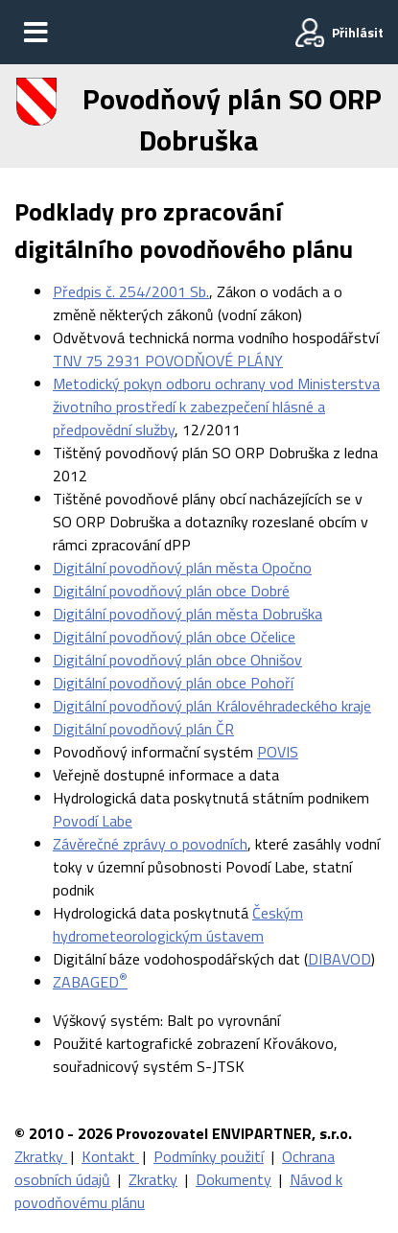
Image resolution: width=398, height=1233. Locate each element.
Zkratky (40, 1156)
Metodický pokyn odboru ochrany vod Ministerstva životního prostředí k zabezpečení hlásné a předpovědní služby (216, 406)
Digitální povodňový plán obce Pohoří (173, 682)
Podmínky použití (208, 1156)
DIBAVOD (339, 958)
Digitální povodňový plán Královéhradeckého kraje (212, 705)
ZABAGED (90, 981)
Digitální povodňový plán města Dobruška (187, 613)
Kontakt (110, 1156)
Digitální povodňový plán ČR (143, 728)
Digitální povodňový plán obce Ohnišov (177, 659)
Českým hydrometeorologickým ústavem (178, 924)
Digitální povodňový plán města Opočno (182, 567)
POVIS (277, 751)
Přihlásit (358, 32)
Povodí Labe (92, 820)
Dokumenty (233, 1179)
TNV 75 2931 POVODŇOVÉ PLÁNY (168, 360)
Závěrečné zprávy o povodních (150, 843)
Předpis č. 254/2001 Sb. (131, 291)
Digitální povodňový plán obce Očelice (174, 636)
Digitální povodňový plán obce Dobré (171, 590)
